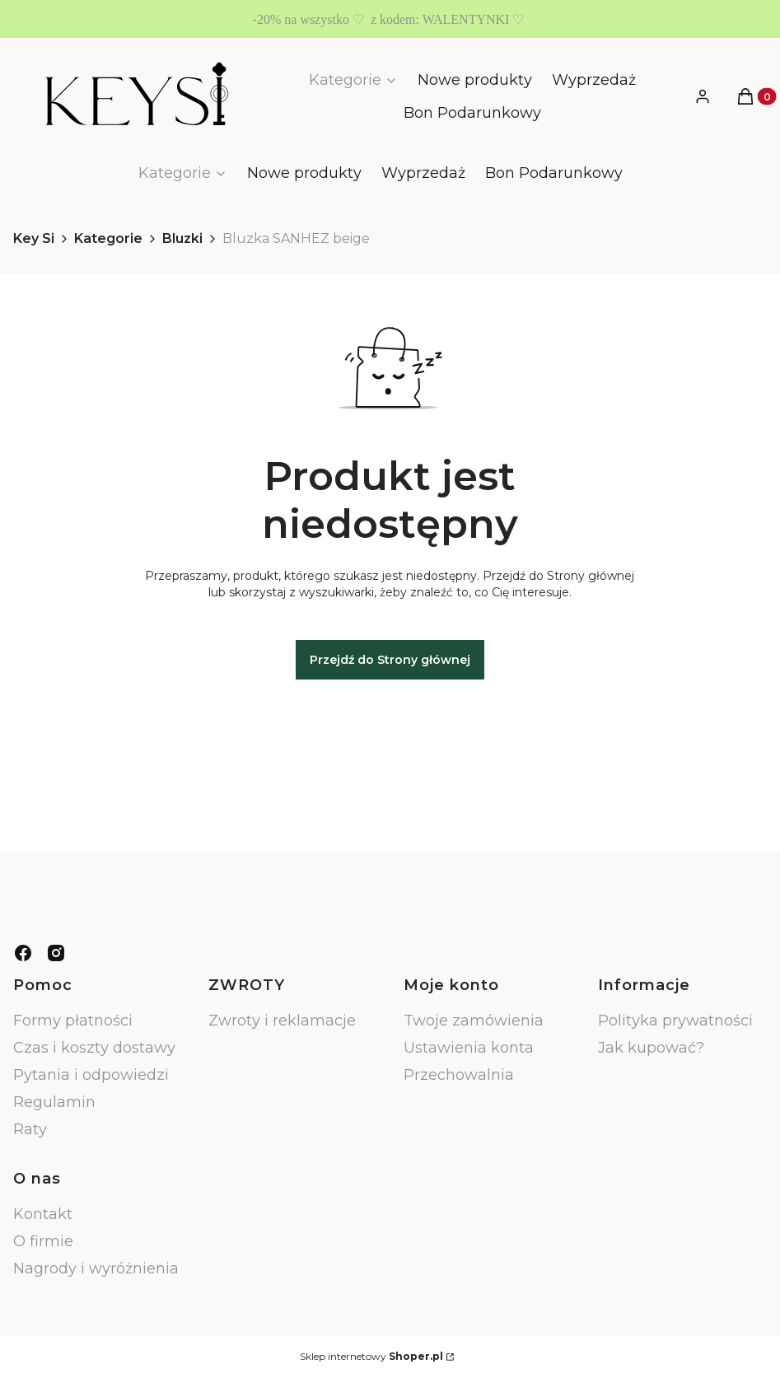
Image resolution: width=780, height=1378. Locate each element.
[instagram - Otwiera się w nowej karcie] (56, 953)
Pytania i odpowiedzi (91, 1075)
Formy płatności (73, 1020)
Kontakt (42, 1214)
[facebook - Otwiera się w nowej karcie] (23, 953)
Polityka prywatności (675, 1020)
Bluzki (182, 238)
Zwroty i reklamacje (282, 1020)
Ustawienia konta (469, 1048)
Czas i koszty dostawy (94, 1048)
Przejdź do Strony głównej (390, 659)
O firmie (43, 1241)
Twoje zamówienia (474, 1020)
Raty (30, 1129)
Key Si (33, 238)
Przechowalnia (459, 1075)
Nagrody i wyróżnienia (96, 1268)
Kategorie (108, 238)
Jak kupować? (651, 1048)
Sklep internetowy (371, 1356)
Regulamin (54, 1102)
